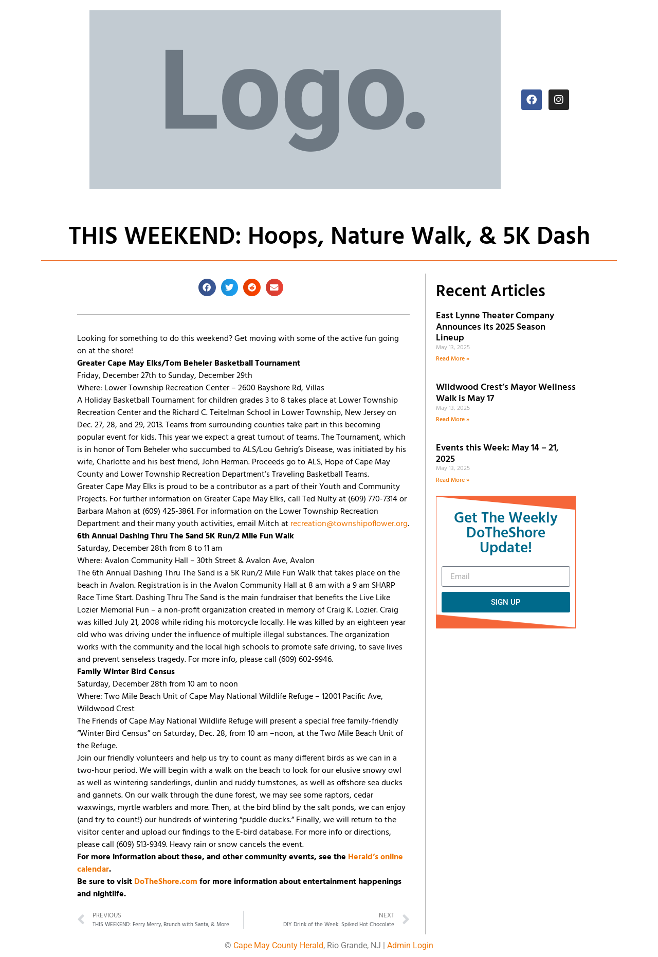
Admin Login (410, 945)
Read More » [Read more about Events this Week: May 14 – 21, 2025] (452, 480)
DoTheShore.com (165, 882)
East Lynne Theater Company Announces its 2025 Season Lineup (495, 327)
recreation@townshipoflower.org (349, 524)
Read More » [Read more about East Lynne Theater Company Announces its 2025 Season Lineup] (452, 359)
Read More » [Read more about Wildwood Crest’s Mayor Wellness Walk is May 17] (452, 419)
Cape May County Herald (278, 945)
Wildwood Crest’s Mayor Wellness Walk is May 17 (506, 393)
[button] (207, 287)
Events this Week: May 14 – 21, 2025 (497, 454)
